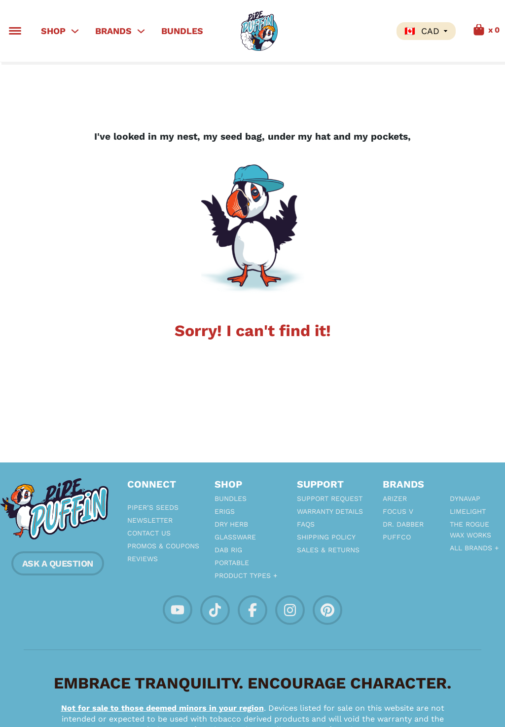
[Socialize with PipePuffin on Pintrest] (327, 609)
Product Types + (246, 575)
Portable (232, 563)
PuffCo (397, 537)
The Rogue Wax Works (470, 529)
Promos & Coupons (161, 546)
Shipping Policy (326, 537)
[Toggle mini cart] (475, 31)
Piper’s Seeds (153, 507)
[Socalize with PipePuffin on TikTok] (215, 609)
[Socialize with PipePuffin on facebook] (252, 609)
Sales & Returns (328, 550)
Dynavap (465, 498)
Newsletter (150, 520)
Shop (53, 31)
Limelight (468, 511)
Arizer (395, 498)
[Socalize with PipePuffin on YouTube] (177, 608)
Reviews (142, 559)
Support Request (329, 498)
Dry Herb (231, 524)
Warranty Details (330, 511)
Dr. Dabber (403, 524)
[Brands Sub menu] (141, 31)
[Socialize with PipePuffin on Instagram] (290, 609)
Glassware (235, 537)
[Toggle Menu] (15, 31)
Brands (113, 31)
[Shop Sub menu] (75, 31)
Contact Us (149, 533)
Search (379, 31)
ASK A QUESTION (57, 563)
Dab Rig (228, 550)
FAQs (306, 524)
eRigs (225, 511)
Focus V (398, 511)
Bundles (182, 31)
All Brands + (474, 548)
